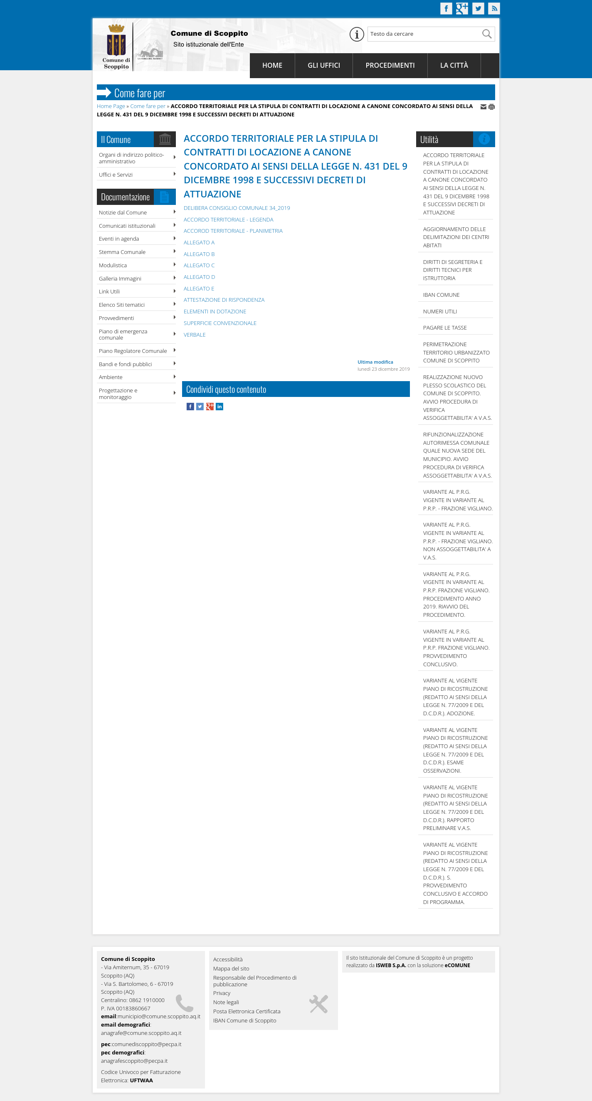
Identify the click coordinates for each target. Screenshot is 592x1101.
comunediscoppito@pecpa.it (147, 1044)
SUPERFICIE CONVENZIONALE (220, 323)
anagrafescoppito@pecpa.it (134, 1060)
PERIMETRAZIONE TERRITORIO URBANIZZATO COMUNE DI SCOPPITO (456, 352)
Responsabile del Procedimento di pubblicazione (255, 981)
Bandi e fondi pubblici (125, 364)
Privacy (221, 993)
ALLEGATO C (199, 265)
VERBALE (195, 334)
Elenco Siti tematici (122, 304)
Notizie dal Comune (123, 212)
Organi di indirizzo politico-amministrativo (131, 158)
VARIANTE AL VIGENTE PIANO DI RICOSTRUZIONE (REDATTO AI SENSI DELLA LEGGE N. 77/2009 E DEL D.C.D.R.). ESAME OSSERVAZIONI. (455, 750)
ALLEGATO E (199, 288)
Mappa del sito (231, 969)
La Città (454, 65)
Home (272, 65)
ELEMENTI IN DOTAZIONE (215, 311)
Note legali (226, 1002)
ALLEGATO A (199, 242)
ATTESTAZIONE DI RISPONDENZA (224, 299)
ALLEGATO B (199, 254)
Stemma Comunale (122, 252)
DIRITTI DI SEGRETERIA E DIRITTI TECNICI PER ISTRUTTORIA (453, 270)
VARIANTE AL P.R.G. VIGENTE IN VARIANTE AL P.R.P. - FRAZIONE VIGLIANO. (458, 500)
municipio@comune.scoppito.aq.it (159, 1016)
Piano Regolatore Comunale (133, 351)
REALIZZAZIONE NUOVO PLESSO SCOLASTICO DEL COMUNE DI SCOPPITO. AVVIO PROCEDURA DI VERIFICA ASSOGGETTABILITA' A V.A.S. (457, 397)
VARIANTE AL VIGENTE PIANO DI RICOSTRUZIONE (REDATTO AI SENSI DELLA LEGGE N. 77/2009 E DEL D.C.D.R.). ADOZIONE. (455, 697)
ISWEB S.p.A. (391, 965)
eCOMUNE (457, 965)
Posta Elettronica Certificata (247, 1011)
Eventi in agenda (119, 238)
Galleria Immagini (120, 278)
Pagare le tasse (445, 327)
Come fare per (147, 106)
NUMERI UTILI (440, 311)
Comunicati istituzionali (127, 225)
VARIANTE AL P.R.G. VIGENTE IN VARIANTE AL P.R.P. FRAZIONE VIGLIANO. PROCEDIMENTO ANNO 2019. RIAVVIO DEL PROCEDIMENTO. (456, 594)
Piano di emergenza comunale (123, 335)
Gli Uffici (324, 65)
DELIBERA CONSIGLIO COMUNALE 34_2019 (237, 208)
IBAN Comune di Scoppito (244, 1020)
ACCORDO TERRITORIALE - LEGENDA (229, 219)
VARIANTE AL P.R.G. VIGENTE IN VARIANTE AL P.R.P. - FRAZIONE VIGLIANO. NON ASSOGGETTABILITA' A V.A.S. (458, 541)
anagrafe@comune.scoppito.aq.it (141, 1033)
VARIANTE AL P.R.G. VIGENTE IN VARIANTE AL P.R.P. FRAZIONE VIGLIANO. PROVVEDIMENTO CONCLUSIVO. (456, 648)
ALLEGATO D (199, 277)
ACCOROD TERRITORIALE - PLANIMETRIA (233, 230)
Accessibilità (228, 959)
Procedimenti (389, 65)
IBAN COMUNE (441, 294)
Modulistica (113, 265)
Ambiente (111, 377)
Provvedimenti (116, 318)
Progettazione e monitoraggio (118, 394)
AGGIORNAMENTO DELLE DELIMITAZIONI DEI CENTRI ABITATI (456, 237)
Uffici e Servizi (116, 174)
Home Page (111, 106)
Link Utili (109, 291)
